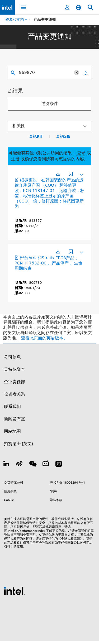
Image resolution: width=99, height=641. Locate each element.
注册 (16, 159)
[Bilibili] (45, 464)
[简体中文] (79, 7)
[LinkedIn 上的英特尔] (6, 464)
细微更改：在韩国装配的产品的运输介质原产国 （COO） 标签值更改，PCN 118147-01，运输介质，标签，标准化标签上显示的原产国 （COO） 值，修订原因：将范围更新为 (49, 193)
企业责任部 (14, 381)
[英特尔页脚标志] (14, 590)
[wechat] (32, 464)
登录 (81, 153)
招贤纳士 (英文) (18, 443)
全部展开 (36, 136)
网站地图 (12, 431)
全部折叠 (63, 136)
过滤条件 (49, 103)
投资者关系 (14, 394)
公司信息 (12, 357)
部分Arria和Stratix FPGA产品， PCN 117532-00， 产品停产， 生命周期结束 (48, 263)
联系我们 (12, 406)
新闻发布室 (14, 419)
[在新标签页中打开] (58, 173)
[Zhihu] (58, 464)
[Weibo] (19, 464)
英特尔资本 (14, 369)
